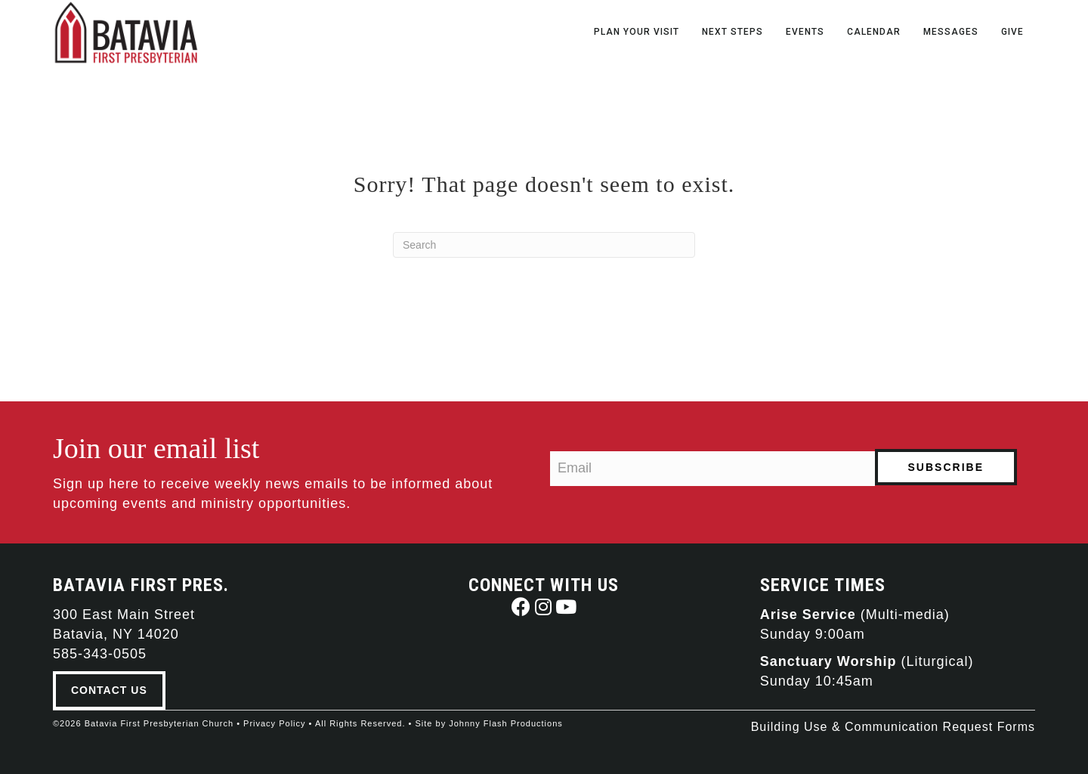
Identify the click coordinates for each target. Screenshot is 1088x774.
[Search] (544, 245)
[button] (521, 606)
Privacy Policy (274, 723)
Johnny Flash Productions (506, 723)
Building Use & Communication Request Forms (893, 726)
